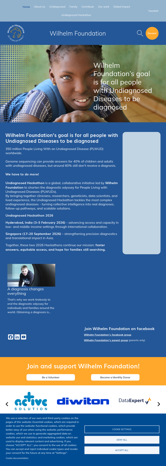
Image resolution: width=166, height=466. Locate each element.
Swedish (153, 10)
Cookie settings (121, 429)
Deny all (122, 439)
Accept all (121, 450)
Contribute (88, 6)
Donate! (152, 33)
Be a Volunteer (50, 377)
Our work (103, 6)
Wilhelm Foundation (78, 33)
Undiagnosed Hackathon (76, 15)
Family (73, 6)
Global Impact (121, 6)
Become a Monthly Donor (115, 377)
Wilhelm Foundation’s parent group (106, 340)
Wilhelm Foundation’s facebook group (107, 334)
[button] (7, 405)
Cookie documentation (17, 458)
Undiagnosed (57, 6)
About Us (39, 6)
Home (26, 7)
